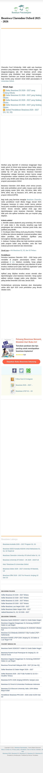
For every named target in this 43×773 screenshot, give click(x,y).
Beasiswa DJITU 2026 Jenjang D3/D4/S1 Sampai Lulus (20, 680)
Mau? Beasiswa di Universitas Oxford (15, 564)
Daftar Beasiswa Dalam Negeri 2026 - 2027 (16, 609)
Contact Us (8, 749)
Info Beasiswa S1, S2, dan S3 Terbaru (23, 250)
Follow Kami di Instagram (24, 379)
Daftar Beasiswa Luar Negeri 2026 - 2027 (15, 606)
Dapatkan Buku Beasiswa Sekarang (21, 362)
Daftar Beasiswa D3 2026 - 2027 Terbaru (15, 603)
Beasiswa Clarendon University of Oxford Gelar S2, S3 (21, 555)
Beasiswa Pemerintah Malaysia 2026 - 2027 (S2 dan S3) (20, 665)
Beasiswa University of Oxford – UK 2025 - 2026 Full (21, 560)
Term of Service (31, 749)
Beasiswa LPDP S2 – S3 (24, 391)
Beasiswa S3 (39, 753)
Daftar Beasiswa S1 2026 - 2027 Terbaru (15, 600)
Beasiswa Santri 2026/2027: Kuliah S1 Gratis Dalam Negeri (21, 620)
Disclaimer (23, 749)
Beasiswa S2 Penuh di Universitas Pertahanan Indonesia (20, 684)
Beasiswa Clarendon (34, 199)
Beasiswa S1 (23, 753)
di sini (12, 262)
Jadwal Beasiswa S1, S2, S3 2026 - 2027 (15, 612)
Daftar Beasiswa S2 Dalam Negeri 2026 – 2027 (17, 669)
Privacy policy (16, 749)
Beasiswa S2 (31, 753)
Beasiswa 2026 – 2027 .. (24, 385)
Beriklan (38, 749)
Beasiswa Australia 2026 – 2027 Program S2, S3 (19, 544)
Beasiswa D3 (15, 753)
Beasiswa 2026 (7, 753)
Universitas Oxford (7, 81)
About (2, 749)
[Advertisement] (21, 46)
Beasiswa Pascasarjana (21, 747)
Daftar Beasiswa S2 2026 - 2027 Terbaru (15, 598)
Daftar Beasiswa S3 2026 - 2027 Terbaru (15, 595)
